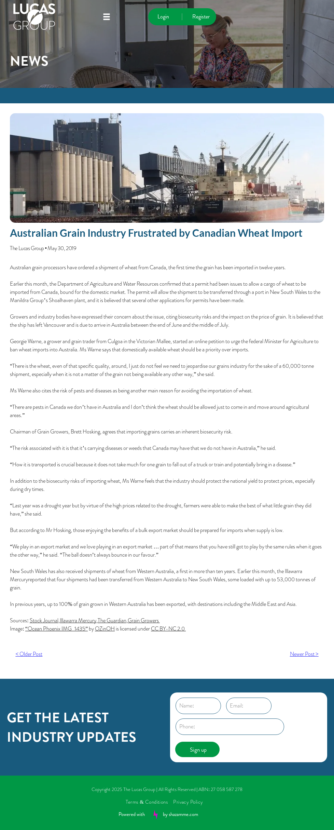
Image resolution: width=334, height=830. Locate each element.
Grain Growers (144, 620)
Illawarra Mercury (78, 620)
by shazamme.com (180, 814)
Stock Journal (44, 620)
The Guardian (112, 620)
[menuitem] (149, 801)
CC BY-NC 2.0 (168, 629)
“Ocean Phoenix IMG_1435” (56, 629)
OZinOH (105, 629)
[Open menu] (106, 17)
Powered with (132, 814)
